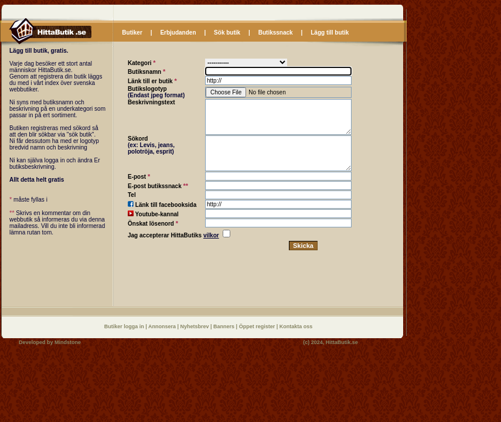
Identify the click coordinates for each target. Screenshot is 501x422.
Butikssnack (275, 32)
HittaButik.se (342, 342)
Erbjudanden (178, 32)
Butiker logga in (125, 326)
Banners (224, 326)
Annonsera (163, 326)
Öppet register (258, 326)
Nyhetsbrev (195, 326)
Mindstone (67, 342)
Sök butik (227, 32)
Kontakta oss (296, 326)
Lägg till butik (330, 32)
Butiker (132, 32)
